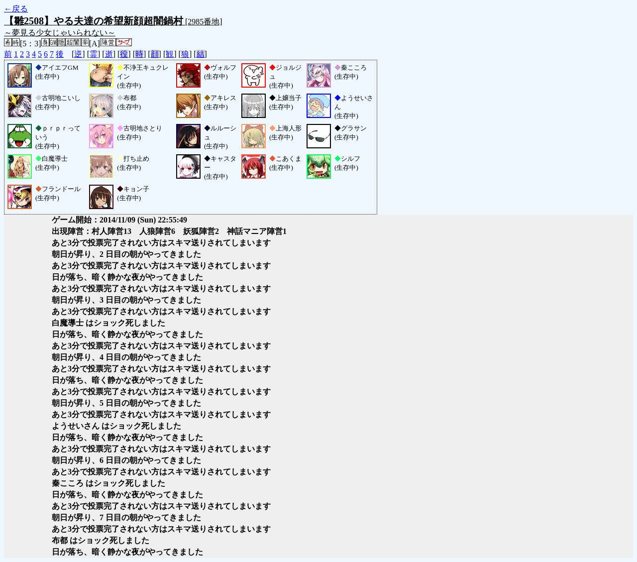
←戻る (16, 8)
